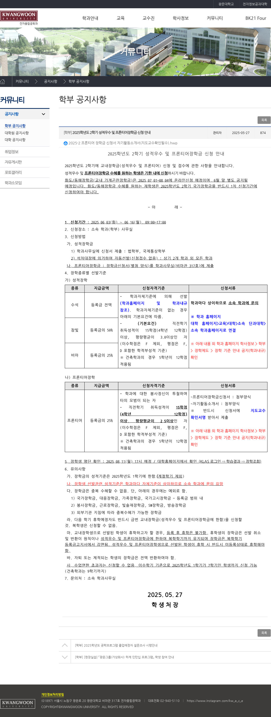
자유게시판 (13, 162)
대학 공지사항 (15, 140)
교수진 (149, 18)
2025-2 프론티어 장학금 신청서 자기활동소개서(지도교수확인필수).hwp (120, 143)
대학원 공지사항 (17, 133)
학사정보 (181, 18)
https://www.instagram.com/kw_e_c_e (215, 700)
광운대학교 (226, 4)
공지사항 (50, 81)
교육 (121, 18)
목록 (264, 120)
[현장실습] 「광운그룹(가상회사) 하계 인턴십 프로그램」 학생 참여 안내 (124, 657)
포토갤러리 (13, 172)
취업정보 (11, 151)
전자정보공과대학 (255, 4)
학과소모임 (13, 182)
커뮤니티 (215, 18)
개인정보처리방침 (52, 694)
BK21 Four (256, 18)
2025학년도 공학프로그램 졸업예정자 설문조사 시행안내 (116, 645)
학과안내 (90, 18)
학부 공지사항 (79, 81)
